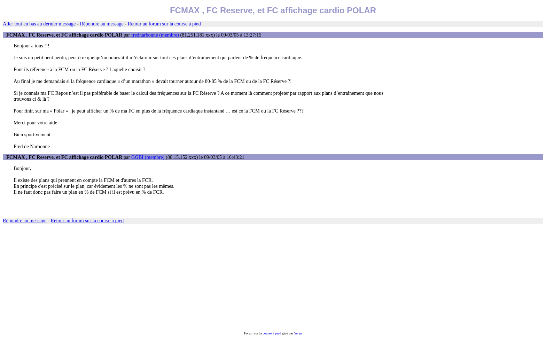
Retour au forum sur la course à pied (164, 23)
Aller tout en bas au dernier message (39, 23)
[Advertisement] (212, 277)
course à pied (272, 333)
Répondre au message (101, 23)
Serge (298, 333)
